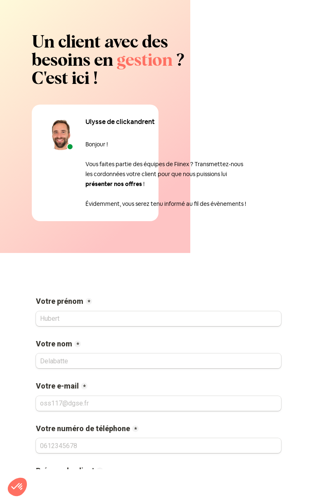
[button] (17, 487)
